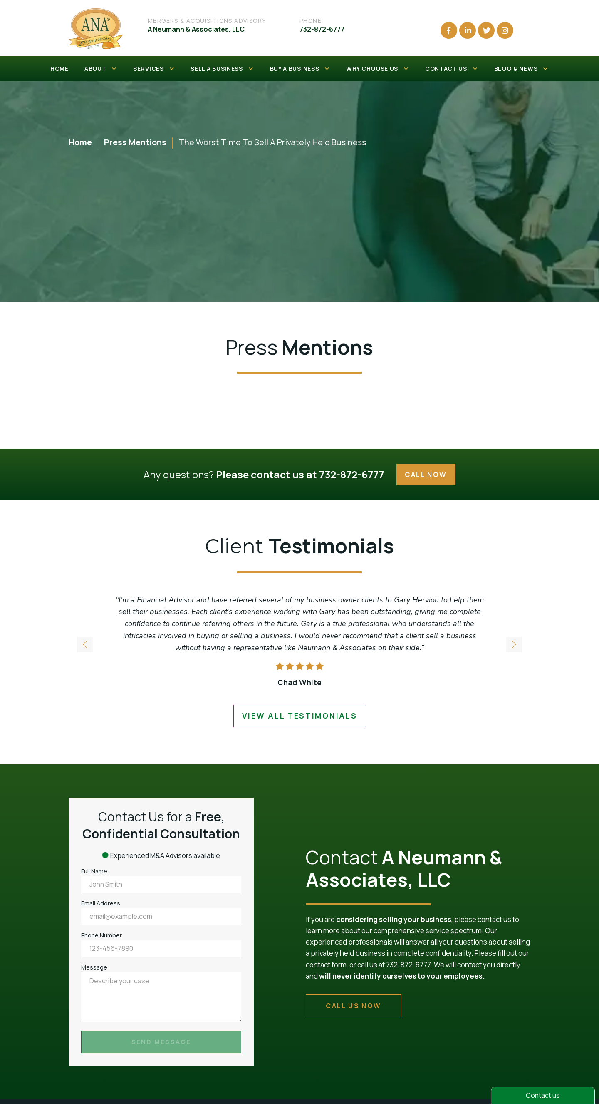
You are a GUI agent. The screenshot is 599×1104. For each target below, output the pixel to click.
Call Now (426, 474)
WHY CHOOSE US (377, 68)
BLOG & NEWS (521, 68)
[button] (514, 645)
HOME (59, 68)
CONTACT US (451, 68)
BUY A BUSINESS (300, 68)
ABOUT (100, 68)
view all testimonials (299, 716)
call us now (353, 1005)
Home (80, 142)
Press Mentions (135, 142)
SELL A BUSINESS (222, 68)
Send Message (161, 1041)
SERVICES (154, 68)
